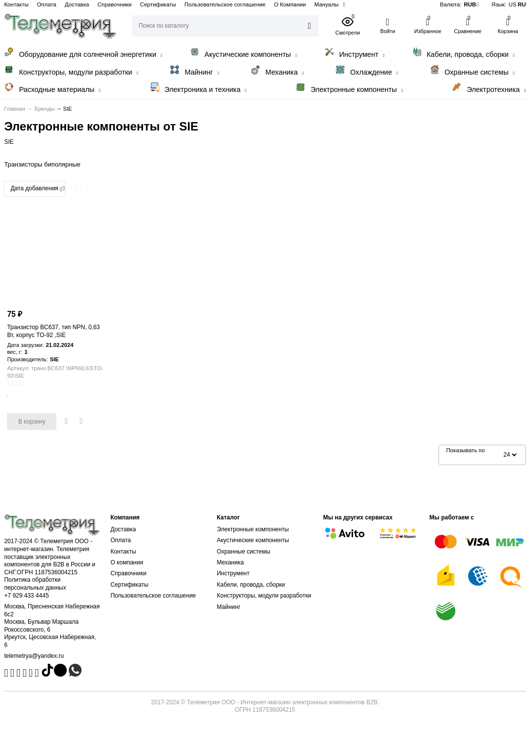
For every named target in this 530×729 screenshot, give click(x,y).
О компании (126, 562)
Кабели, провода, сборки (463, 52)
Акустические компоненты (243, 52)
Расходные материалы (52, 87)
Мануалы (326, 4)
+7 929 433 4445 (26, 595)
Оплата (46, 4)
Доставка (77, 4)
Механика (277, 70)
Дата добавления (36, 189)
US (513, 4)
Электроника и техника (198, 87)
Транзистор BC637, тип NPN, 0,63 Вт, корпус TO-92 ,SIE (53, 331)
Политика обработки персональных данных (35, 583)
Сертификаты (158, 4)
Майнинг (194, 70)
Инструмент (354, 52)
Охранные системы (472, 70)
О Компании (290, 4)
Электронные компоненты (349, 87)
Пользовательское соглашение (224, 4)
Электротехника (489, 87)
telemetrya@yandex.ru (34, 655)
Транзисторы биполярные (42, 164)
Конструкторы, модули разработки (71, 70)
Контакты (16, 4)
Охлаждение (366, 70)
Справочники (114, 4)
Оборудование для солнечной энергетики (83, 52)
